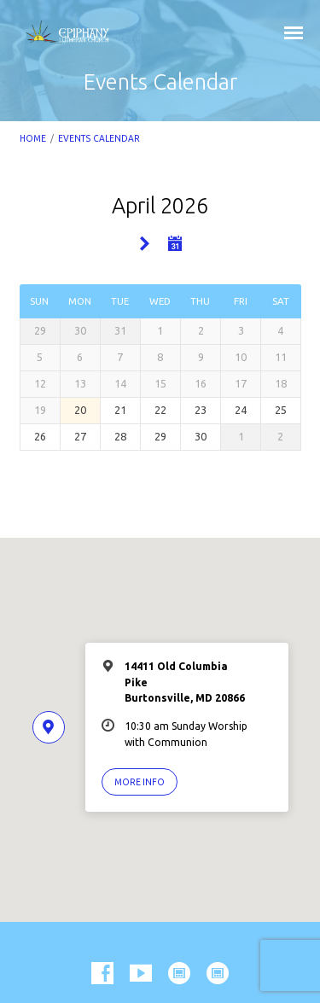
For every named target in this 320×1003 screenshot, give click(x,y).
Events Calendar (99, 138)
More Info (139, 782)
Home (33, 138)
